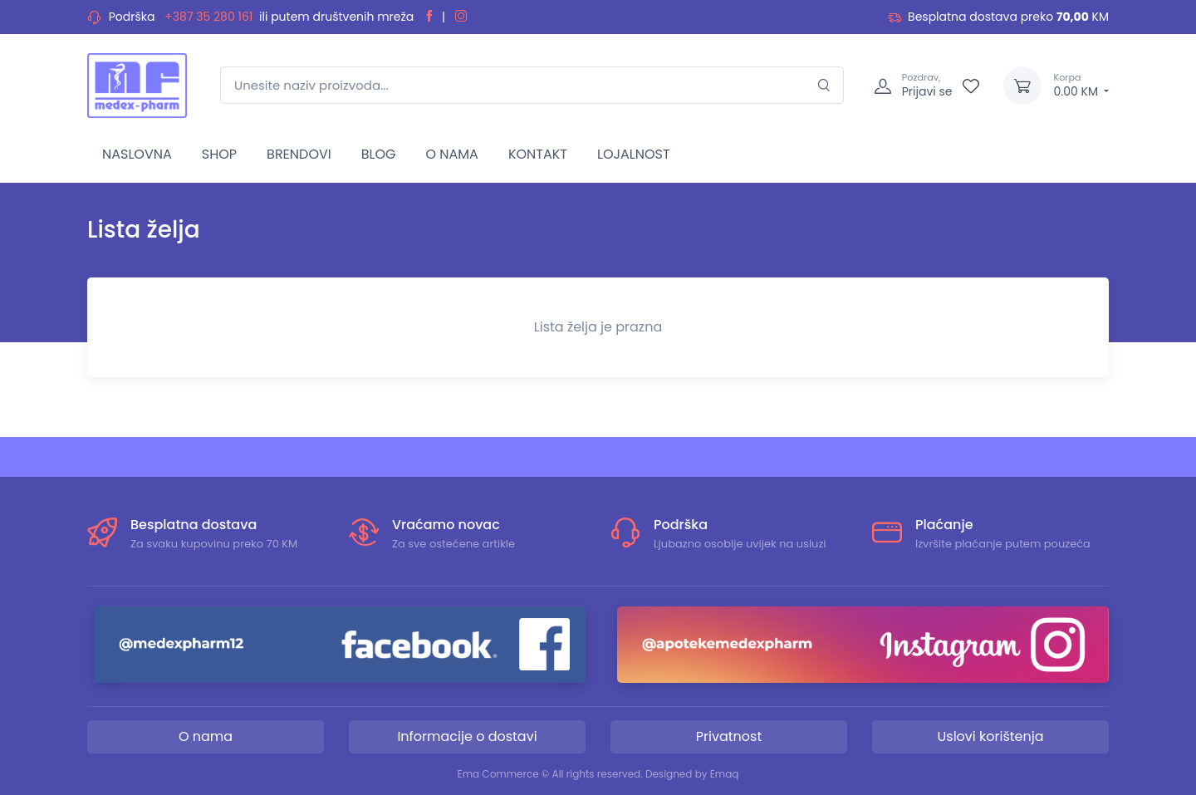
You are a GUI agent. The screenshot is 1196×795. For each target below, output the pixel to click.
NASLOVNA (137, 154)
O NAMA (451, 154)
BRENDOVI (299, 154)
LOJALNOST (633, 154)
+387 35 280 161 (208, 16)
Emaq (724, 774)
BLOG (378, 154)
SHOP (219, 154)
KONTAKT (537, 154)
